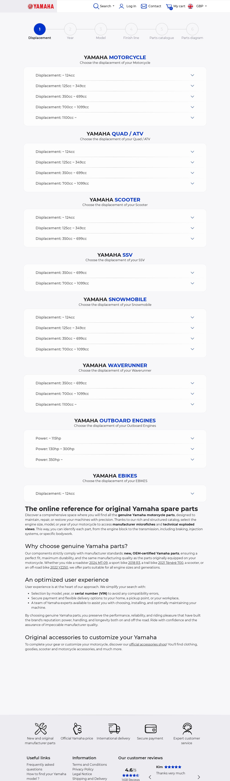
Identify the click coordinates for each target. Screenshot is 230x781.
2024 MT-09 (98, 563)
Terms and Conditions (89, 765)
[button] (115, 75)
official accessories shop (147, 644)
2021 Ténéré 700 (170, 563)
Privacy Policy (83, 769)
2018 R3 (134, 563)
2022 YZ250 (59, 567)
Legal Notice (82, 774)
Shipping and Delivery (89, 779)
